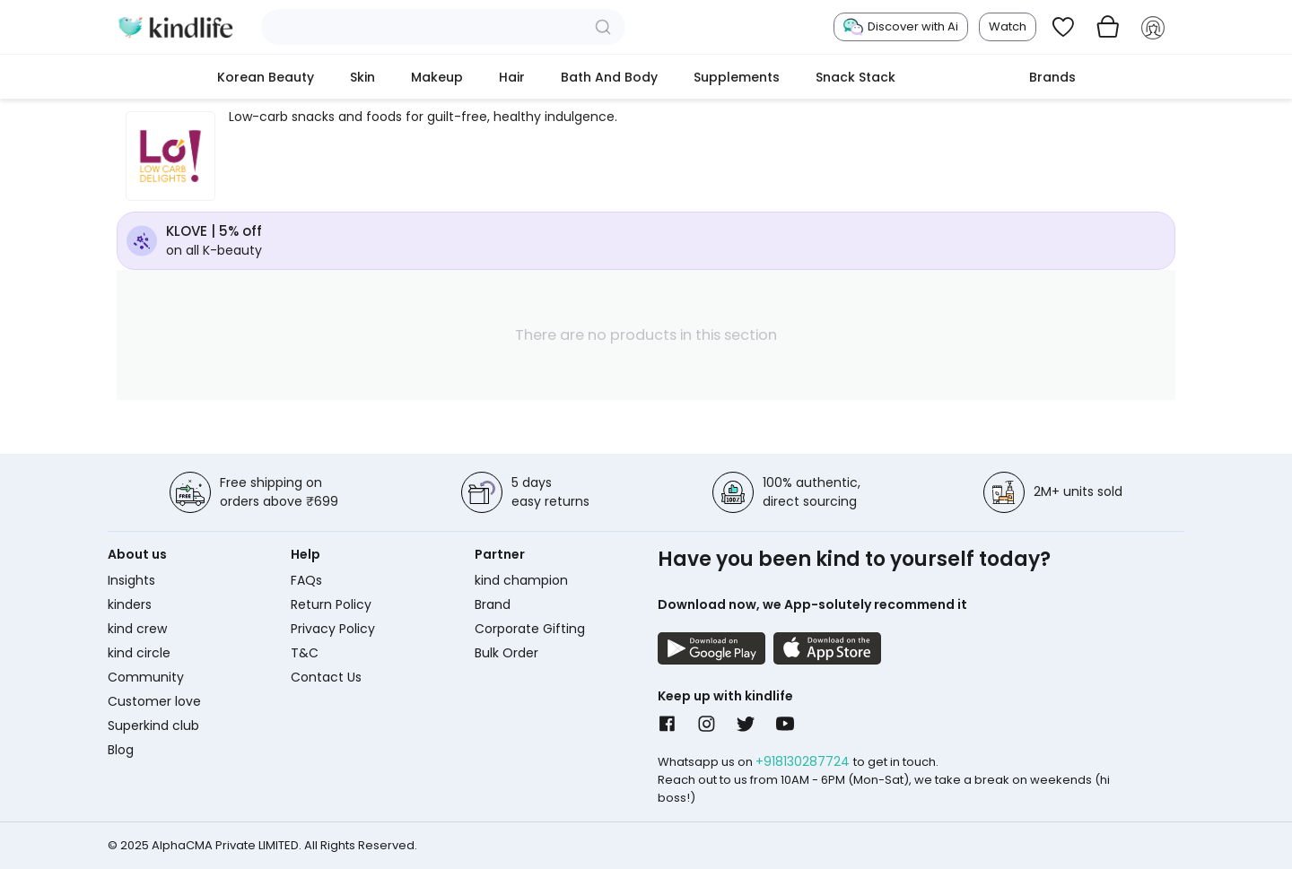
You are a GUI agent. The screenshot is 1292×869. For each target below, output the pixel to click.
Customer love (154, 701)
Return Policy (331, 604)
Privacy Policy (333, 629)
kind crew (137, 629)
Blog (121, 750)
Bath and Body (609, 77)
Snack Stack (855, 77)
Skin (362, 77)
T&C (305, 653)
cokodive (962, 77)
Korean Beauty (265, 77)
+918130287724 (804, 761)
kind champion (521, 580)
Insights (131, 580)
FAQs (306, 580)
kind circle (139, 653)
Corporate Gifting (530, 629)
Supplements (737, 77)
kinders (130, 604)
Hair (512, 77)
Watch (1007, 26)
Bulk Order (506, 653)
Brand (493, 604)
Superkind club (153, 725)
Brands (1052, 77)
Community (146, 677)
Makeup (437, 77)
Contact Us (326, 677)
